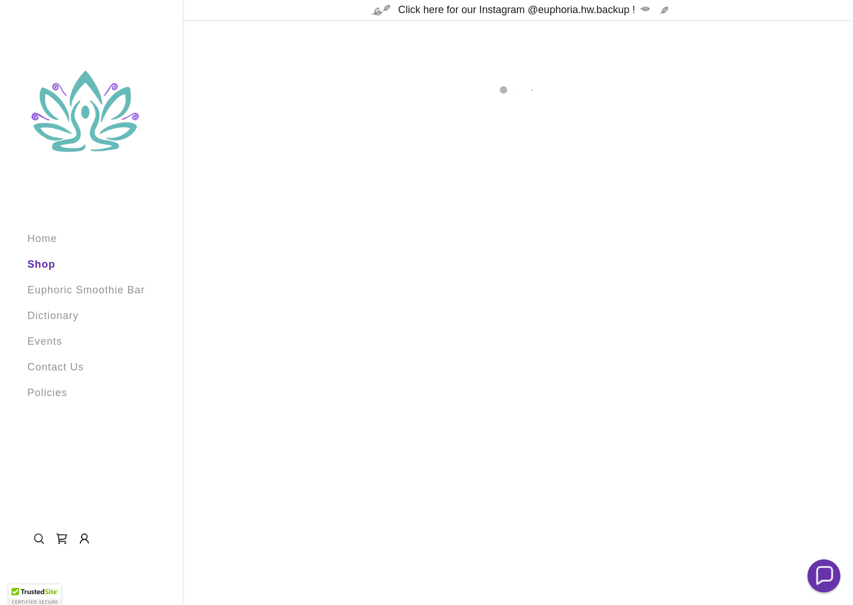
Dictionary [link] (53, 315)
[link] (84, 111)
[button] (61, 538)
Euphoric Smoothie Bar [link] (86, 290)
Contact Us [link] (55, 367)
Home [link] (42, 238)
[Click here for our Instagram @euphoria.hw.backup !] (518, 10)
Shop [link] (41, 264)
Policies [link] (47, 392)
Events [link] (44, 341)
